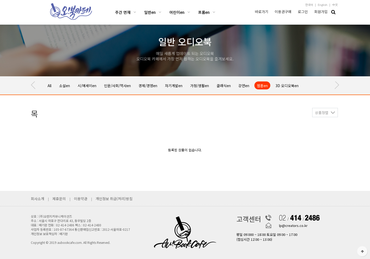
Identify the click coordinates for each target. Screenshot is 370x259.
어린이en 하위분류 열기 (189, 12)
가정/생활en (210, 85)
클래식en (236, 85)
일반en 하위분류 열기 (160, 12)
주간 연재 (123, 12)
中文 (335, 5)
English (322, 5)
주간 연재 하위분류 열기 (135, 12)
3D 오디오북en (302, 85)
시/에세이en (90, 85)
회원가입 (321, 11)
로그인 (303, 11)
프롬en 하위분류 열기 (214, 12)
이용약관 (80, 198)
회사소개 (38, 198)
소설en (66, 85)
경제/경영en (155, 85)
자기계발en (182, 85)
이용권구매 (283, 11)
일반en (150, 12)
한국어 (309, 5)
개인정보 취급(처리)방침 (114, 198)
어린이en (176, 12)
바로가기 (261, 11)
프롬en (204, 12)
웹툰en (277, 85)
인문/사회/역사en (122, 85)
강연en (257, 85)
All (50, 85)
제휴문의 (59, 198)
